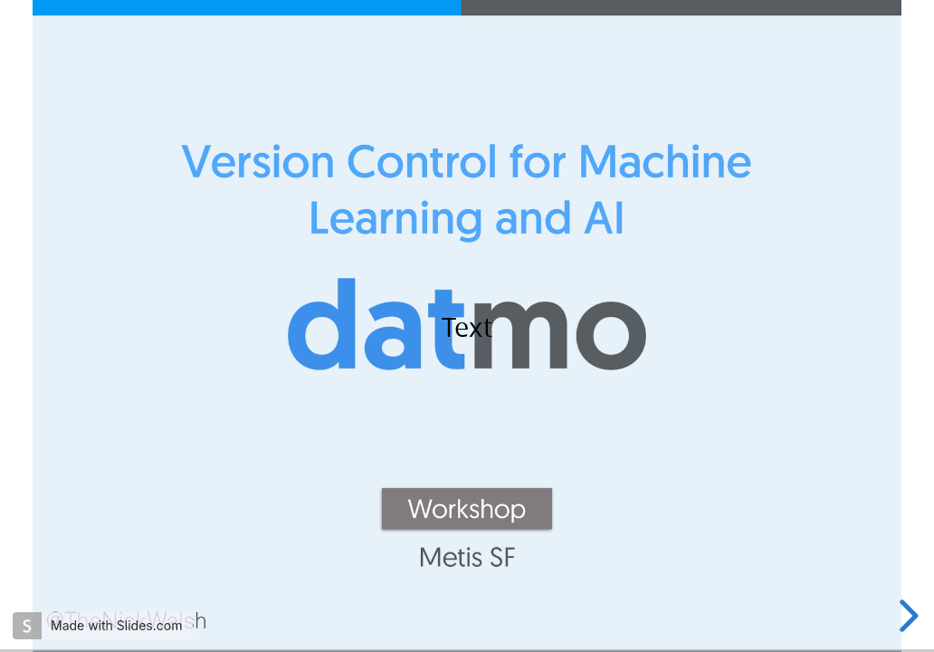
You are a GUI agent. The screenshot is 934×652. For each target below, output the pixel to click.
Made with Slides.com (116, 625)
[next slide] (906, 615)
